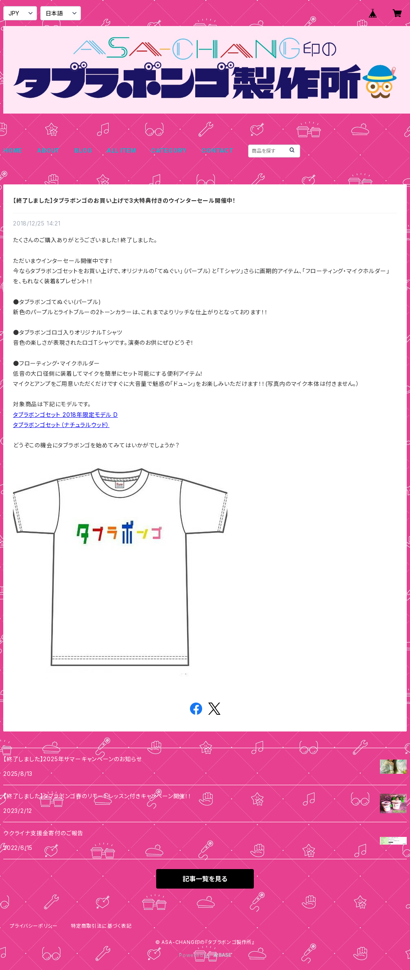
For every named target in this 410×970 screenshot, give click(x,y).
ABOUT (48, 150)
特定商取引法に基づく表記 (101, 926)
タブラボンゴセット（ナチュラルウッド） (61, 424)
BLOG (83, 150)
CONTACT (217, 150)
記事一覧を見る (205, 879)
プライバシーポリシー (34, 926)
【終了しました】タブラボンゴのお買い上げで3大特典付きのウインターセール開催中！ (124, 200)
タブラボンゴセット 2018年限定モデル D (65, 414)
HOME (12, 150)
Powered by (205, 955)
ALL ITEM (121, 150)
